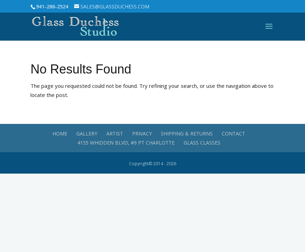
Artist (114, 133)
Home (59, 133)
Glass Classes (202, 142)
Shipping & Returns (187, 133)
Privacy (142, 133)
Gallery (86, 133)
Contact (233, 133)
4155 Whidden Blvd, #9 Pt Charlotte (126, 142)
